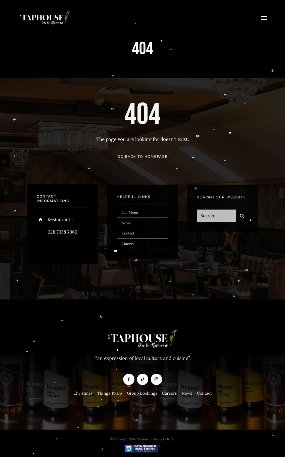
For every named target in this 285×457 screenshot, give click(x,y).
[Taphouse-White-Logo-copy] (44, 12)
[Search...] (216, 217)
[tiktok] (142, 379)
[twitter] (56, 248)
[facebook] (42, 248)
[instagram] (70, 248)
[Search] (242, 217)
